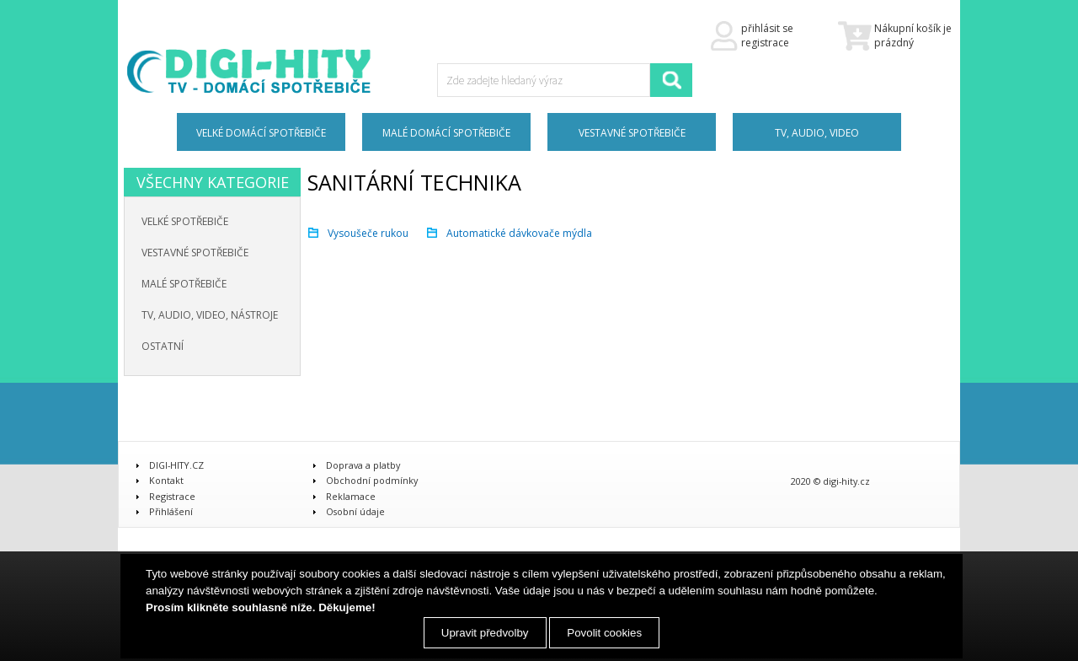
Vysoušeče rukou (368, 233)
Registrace (172, 496)
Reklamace (351, 496)
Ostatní (162, 346)
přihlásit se (767, 28)
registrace (765, 42)
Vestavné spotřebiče (194, 252)
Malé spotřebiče (184, 284)
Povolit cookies (604, 632)
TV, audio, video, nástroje (209, 315)
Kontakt (166, 480)
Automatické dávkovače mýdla (519, 233)
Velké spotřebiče (184, 221)
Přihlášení (171, 511)
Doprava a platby (363, 465)
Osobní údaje (355, 511)
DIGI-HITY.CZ (176, 465)
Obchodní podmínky (372, 480)
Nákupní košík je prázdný (895, 36)
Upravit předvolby (485, 632)
